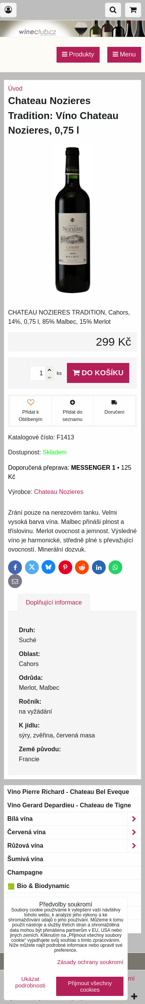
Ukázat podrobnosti (30, 982)
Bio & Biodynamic (38, 886)
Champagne (25, 872)
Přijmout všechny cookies (90, 986)
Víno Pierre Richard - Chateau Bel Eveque (68, 792)
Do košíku (98, 373)
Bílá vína (74, 818)
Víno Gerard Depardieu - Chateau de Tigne (69, 805)
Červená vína (74, 832)
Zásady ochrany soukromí (90, 962)
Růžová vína (74, 845)
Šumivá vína (25, 859)
